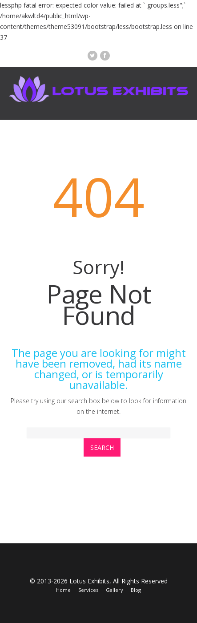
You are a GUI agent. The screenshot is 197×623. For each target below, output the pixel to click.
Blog (136, 590)
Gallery (114, 590)
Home (63, 590)
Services (88, 590)
